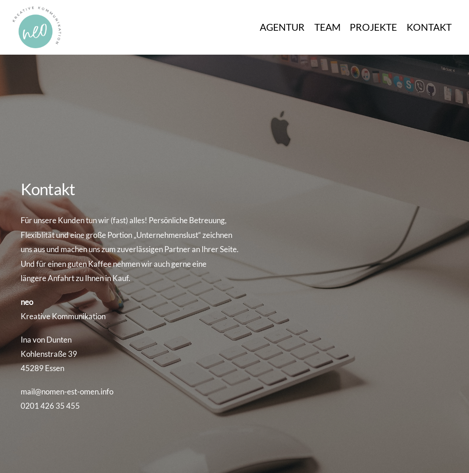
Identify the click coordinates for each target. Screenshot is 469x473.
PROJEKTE (373, 27)
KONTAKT (429, 27)
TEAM (327, 27)
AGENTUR (282, 27)
